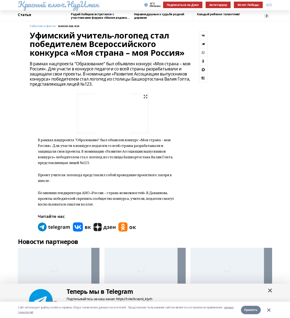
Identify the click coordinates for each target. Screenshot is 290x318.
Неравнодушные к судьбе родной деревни (159, 16)
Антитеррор (218, 5)
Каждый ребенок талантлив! (218, 14)
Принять (250, 310)
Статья (24, 15)
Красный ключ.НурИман (58, 4)
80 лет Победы (248, 5)
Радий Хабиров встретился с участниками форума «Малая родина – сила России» (100, 16)
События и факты (43, 26)
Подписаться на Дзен (183, 5)
